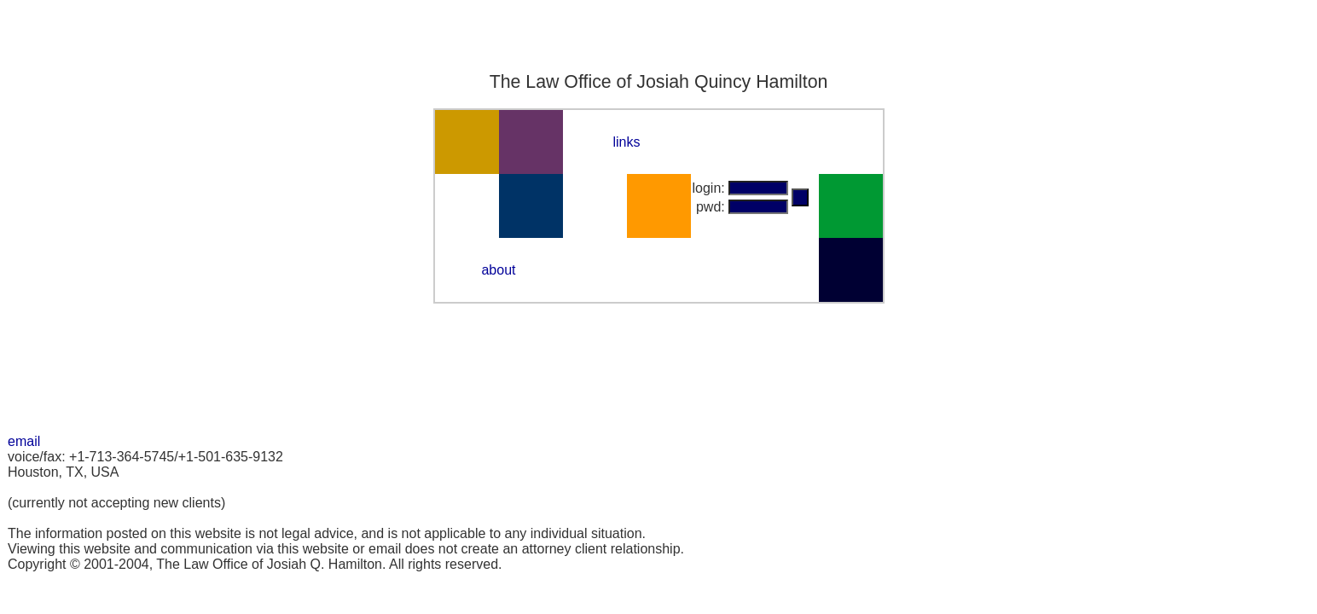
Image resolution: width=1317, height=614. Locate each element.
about (498, 270)
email (24, 441)
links (626, 142)
